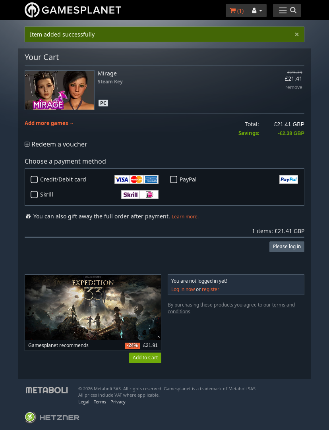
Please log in (287, 246)
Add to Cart (145, 357)
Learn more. (185, 217)
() (237, 10)
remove (293, 87)
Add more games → (49, 123)
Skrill (99, 194)
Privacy (118, 402)
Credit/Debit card (99, 179)
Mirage (107, 73)
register (210, 289)
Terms (100, 402)
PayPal (239, 179)
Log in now (183, 289)
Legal (83, 402)
